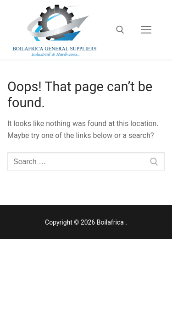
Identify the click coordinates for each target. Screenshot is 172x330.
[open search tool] (120, 30)
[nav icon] (146, 29)
